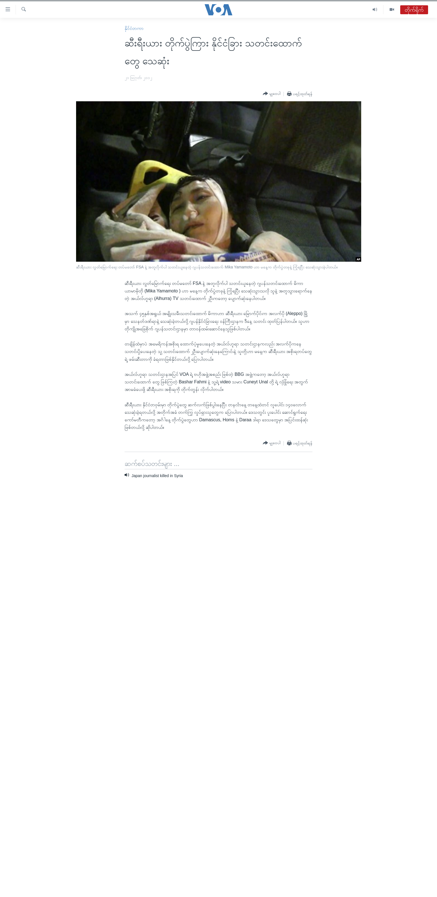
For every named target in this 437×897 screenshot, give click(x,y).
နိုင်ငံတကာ (134, 28)
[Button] (272, 93)
